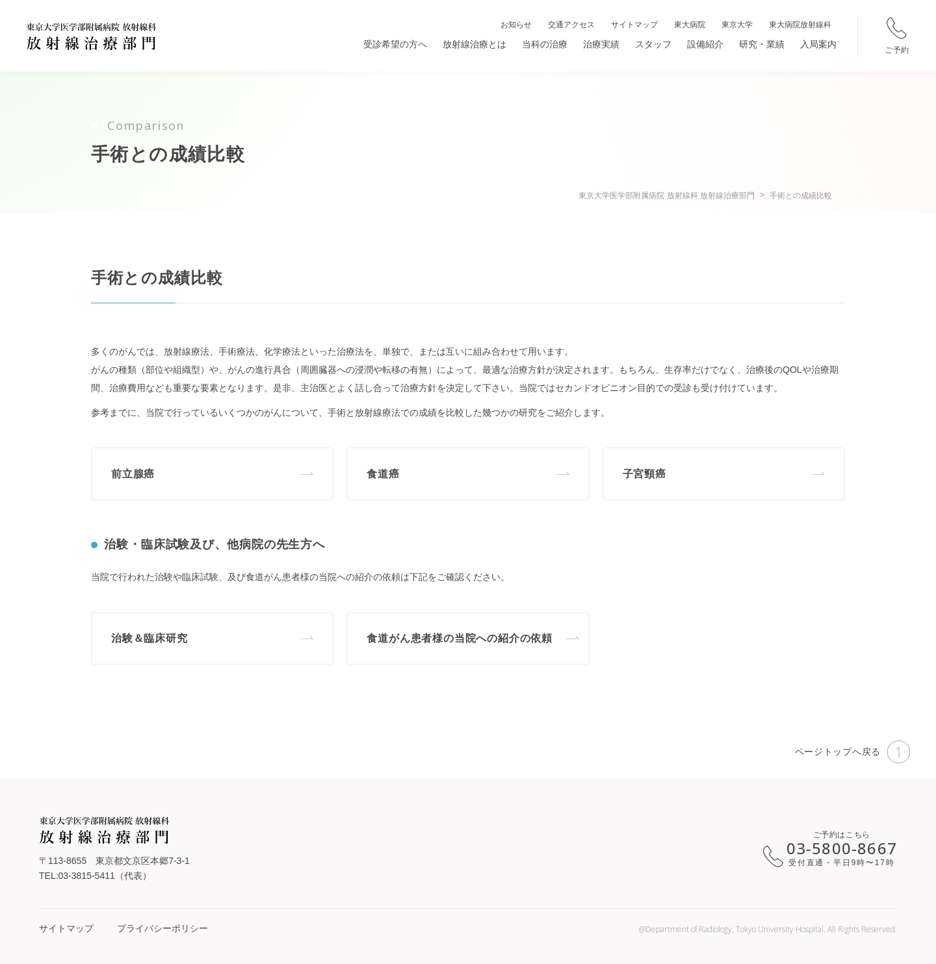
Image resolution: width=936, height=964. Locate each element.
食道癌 (383, 473)
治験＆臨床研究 (149, 638)
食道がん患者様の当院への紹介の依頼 (459, 638)
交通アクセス (571, 24)
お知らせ (516, 24)
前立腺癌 (133, 473)
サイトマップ (634, 24)
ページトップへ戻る (852, 752)
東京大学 (737, 24)
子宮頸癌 (644, 473)
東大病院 (689, 24)
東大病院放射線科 (800, 24)
